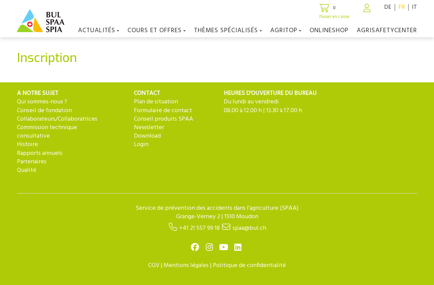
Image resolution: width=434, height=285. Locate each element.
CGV (153, 265)
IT (414, 7)
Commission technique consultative (47, 132)
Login (141, 144)
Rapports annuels (39, 153)
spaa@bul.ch (249, 228)
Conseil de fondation (44, 111)
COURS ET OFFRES (156, 30)
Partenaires (31, 162)
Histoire (27, 144)
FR (401, 7)
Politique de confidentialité (249, 265)
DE (387, 7)
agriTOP (285, 30)
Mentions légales (186, 265)
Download (147, 136)
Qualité (26, 170)
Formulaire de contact (163, 111)
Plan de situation (156, 102)
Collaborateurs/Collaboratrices (57, 119)
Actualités (98, 30)
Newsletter (149, 128)
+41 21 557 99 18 (199, 228)
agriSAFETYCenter (387, 30)
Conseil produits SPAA (163, 119)
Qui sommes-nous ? (42, 102)
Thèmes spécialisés (228, 30)
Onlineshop (329, 30)
